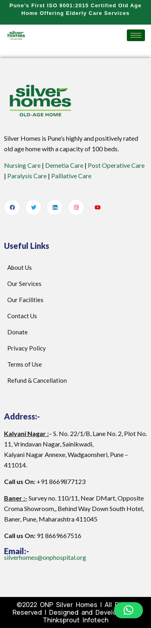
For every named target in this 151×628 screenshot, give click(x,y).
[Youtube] (97, 208)
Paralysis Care (27, 175)
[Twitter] (33, 207)
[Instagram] (76, 207)
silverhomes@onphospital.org (45, 557)
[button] (128, 610)
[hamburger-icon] (136, 35)
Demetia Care (64, 165)
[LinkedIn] (55, 207)
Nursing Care (22, 165)
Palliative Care (71, 175)
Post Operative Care (116, 165)
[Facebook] (12, 207)
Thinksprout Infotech (75, 619)
